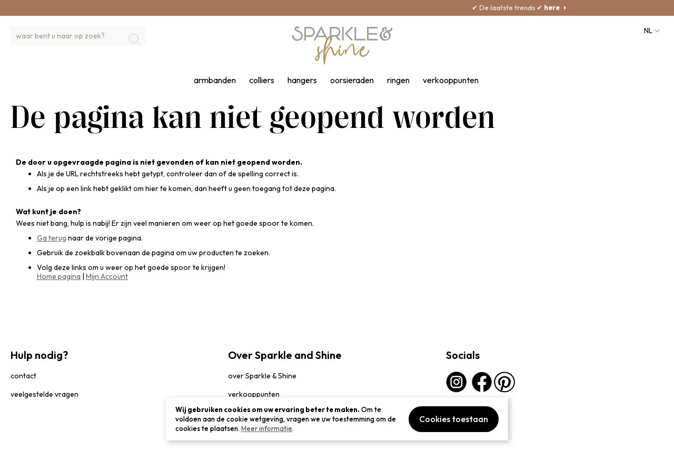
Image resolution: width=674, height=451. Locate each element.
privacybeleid (30, 438)
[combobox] (78, 35)
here (567, 7)
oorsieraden (352, 80)
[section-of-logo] (342, 45)
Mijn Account (107, 276)
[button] (651, 30)
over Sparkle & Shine (262, 375)
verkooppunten (451, 80)
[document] (337, 419)
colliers (261, 80)
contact (23, 375)
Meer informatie (266, 428)
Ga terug (51, 238)
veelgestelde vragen (44, 394)
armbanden (215, 80)
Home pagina (59, 276)
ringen (398, 80)
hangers (302, 80)
